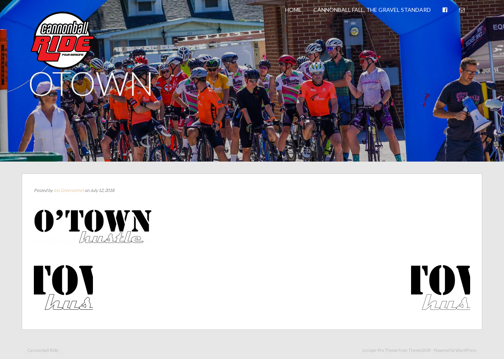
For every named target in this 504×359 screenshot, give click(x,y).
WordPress (466, 350)
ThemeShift (419, 350)
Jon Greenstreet (68, 190)
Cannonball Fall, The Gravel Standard (372, 9)
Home (293, 9)
